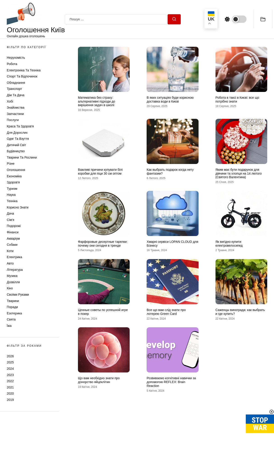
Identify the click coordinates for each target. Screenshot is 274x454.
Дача (10, 213)
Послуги (13, 120)
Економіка (14, 176)
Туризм (12, 188)
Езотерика (14, 313)
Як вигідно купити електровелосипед (229, 243)
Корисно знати (17, 207)
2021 (10, 387)
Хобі (10, 101)
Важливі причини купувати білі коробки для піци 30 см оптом (100, 171)
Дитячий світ (16, 145)
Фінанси (13, 232)
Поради (12, 307)
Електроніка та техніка (23, 70)
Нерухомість (16, 57)
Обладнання (16, 82)
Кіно (10, 288)
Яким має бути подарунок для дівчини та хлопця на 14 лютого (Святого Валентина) (238, 173)
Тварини (13, 301)
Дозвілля (13, 282)
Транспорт (14, 89)
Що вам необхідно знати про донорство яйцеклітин (99, 380)
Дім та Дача (15, 95)
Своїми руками (18, 294)
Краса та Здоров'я (20, 126)
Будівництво (16, 151)
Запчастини (15, 114)
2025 (10, 362)
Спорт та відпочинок (22, 76)
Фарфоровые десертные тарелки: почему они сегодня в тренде (103, 243)
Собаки (12, 244)
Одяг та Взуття (18, 138)
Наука (11, 195)
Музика (12, 276)
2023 (10, 375)
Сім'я (10, 220)
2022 (10, 381)
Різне (10, 163)
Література (15, 269)
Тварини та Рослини (22, 157)
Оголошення (16, 170)
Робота (12, 64)
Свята (11, 319)
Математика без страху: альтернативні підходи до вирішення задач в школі (96, 101)
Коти (10, 251)
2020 (10, 393)
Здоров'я (13, 182)
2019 (10, 400)
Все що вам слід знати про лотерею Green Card (166, 312)
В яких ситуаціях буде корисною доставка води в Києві (170, 99)
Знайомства (15, 107)
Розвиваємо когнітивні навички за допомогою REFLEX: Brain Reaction (171, 382)
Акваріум (13, 238)
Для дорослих (17, 132)
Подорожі (14, 226)
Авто (10, 263)
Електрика (14, 257)
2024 (10, 368)
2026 (10, 356)
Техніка (12, 201)
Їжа (9, 326)
